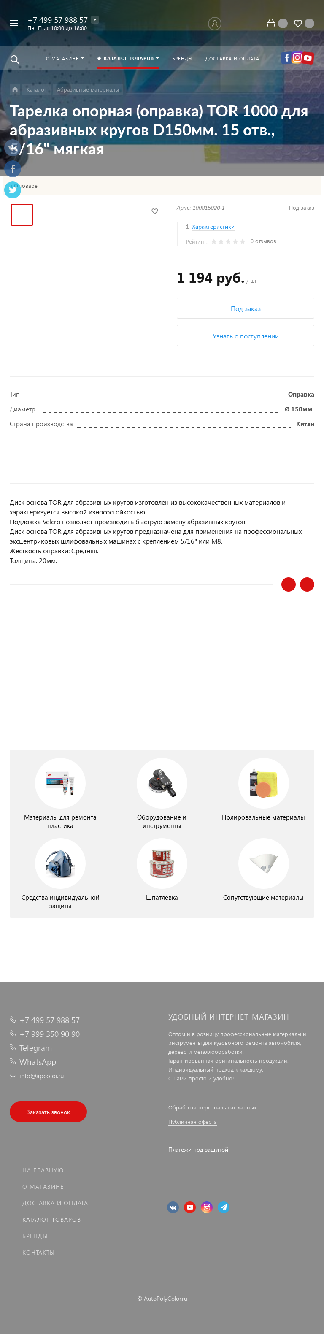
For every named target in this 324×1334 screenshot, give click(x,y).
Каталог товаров (51, 1219)
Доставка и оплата (55, 1203)
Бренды (35, 1236)
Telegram (35, 1047)
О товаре (26, 185)
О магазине (43, 1186)
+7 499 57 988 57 (57, 19)
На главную (43, 1170)
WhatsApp (37, 1061)
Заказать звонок (48, 1112)
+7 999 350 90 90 (49, 1033)
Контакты (38, 1252)
